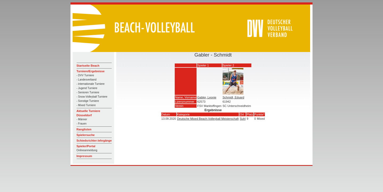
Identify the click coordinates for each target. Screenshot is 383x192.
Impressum (84, 156)
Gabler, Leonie (207, 97)
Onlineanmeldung (87, 150)
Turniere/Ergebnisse (91, 71)
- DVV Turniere (85, 75)
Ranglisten (84, 129)
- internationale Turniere (91, 83)
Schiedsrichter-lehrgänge (94, 140)
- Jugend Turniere (87, 88)
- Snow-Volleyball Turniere (92, 96)
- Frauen (82, 123)
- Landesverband (87, 79)
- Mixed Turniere (86, 105)
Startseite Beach (88, 65)
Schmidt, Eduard (233, 97)
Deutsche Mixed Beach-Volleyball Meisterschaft (208, 118)
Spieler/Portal (86, 146)
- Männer (82, 119)
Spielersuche (86, 135)
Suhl (242, 118)
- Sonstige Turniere (88, 100)
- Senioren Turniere (88, 92)
